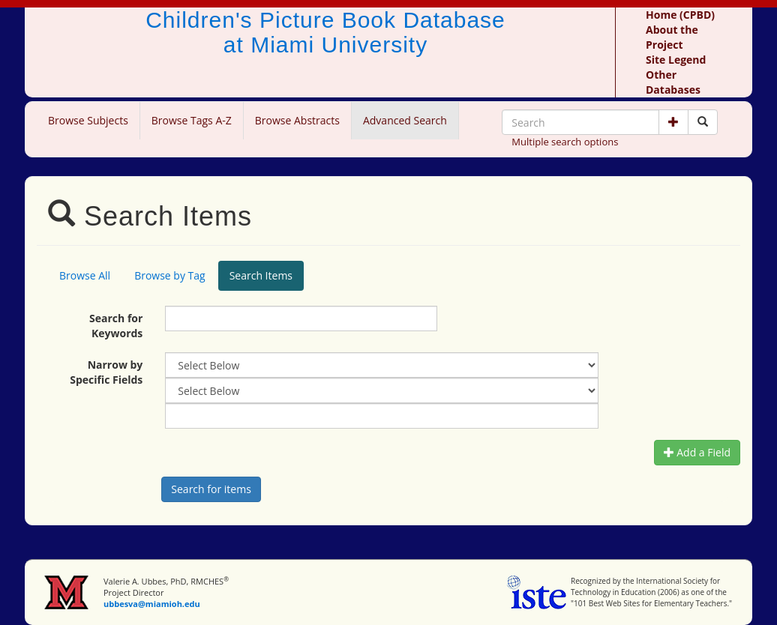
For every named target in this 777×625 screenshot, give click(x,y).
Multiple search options (565, 141)
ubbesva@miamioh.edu (152, 603)
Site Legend (676, 59)
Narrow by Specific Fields (106, 372)
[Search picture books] (703, 122)
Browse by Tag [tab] (170, 275)
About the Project (672, 37)
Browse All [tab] (84, 275)
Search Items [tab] (261, 275)
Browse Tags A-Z (192, 120)
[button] (673, 122)
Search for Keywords (115, 325)
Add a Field (697, 452)
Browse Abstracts (297, 120)
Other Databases (673, 82)
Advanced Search (405, 120)
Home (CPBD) (680, 14)
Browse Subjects (88, 120)
